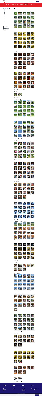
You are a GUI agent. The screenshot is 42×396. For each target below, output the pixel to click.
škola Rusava (23, 388)
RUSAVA (8, 2)
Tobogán (14, 388)
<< (14, 89)
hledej (38, 1)
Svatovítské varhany (24, 390)
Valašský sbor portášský (33, 389)
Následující (24, 89)
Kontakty (4, 390)
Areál (13, 389)
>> (21, 138)
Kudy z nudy (23, 389)
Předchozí (17, 89)
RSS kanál (4, 388)
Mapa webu (4, 389)
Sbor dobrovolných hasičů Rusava (34, 388)
